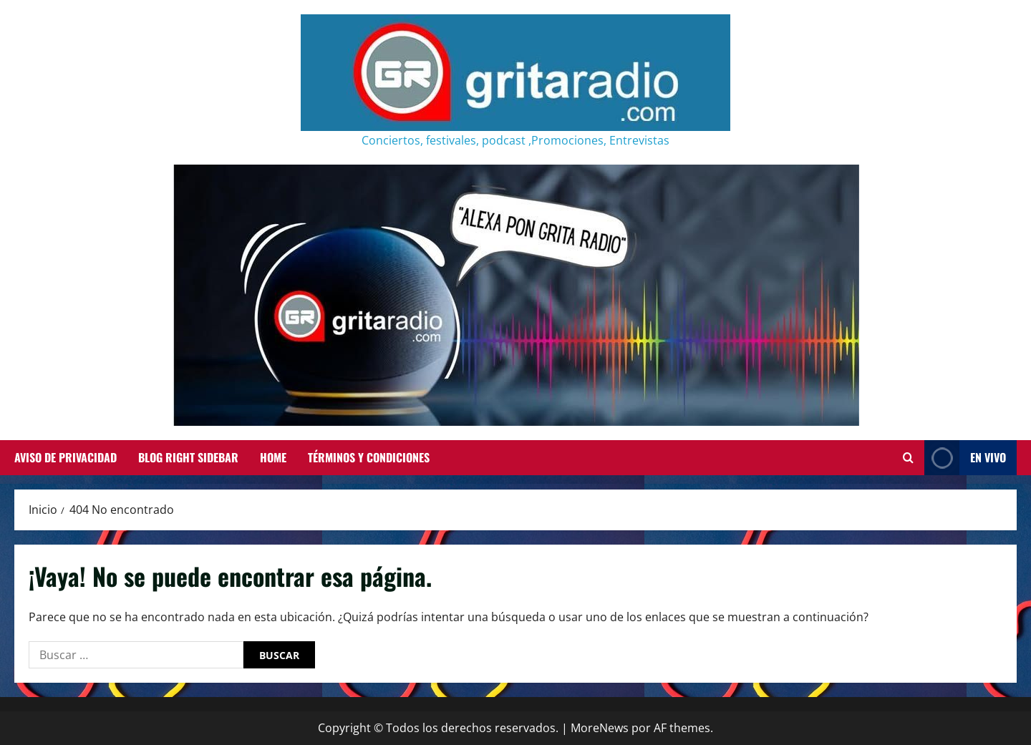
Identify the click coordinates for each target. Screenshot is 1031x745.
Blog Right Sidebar (188, 457)
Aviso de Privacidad (65, 457)
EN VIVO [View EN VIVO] (965, 457)
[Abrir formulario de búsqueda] (908, 458)
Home (273, 457)
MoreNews (600, 728)
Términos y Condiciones (369, 457)
